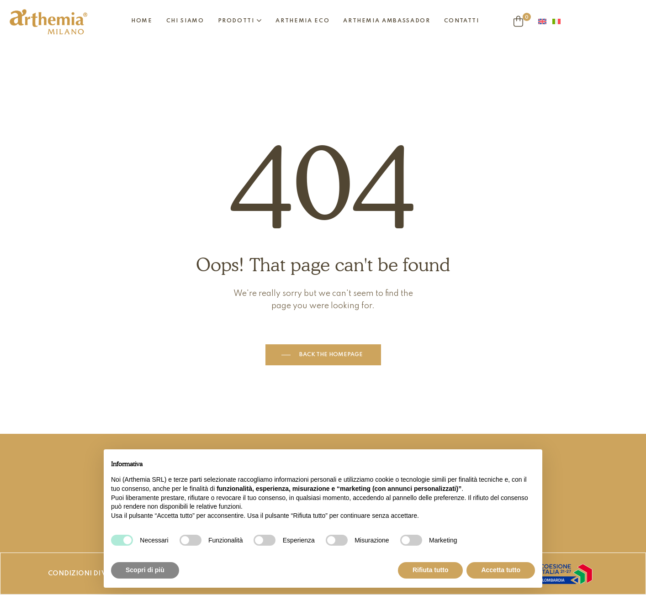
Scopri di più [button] (145, 570)
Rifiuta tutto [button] (431, 570)
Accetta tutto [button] (500, 570)
